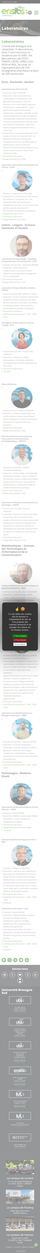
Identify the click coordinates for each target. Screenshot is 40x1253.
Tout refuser (20, 640)
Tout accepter (20, 636)
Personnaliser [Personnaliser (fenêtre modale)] (20, 644)
